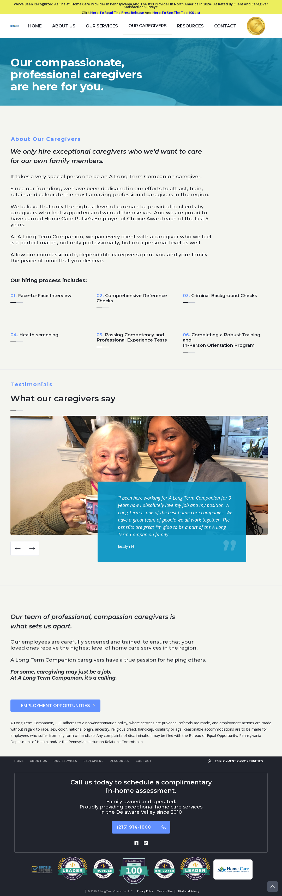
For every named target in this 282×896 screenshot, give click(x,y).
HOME (35, 26)
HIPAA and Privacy (188, 891)
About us (63, 26)
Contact (225, 26)
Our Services (65, 761)
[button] (17, 548)
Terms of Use (164, 891)
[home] (14, 26)
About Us (38, 761)
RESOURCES (190, 26)
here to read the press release (117, 12)
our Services (102, 26)
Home (19, 761)
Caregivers (93, 761)
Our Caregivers (147, 25)
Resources (119, 761)
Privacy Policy (145, 891)
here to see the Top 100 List (176, 12)
